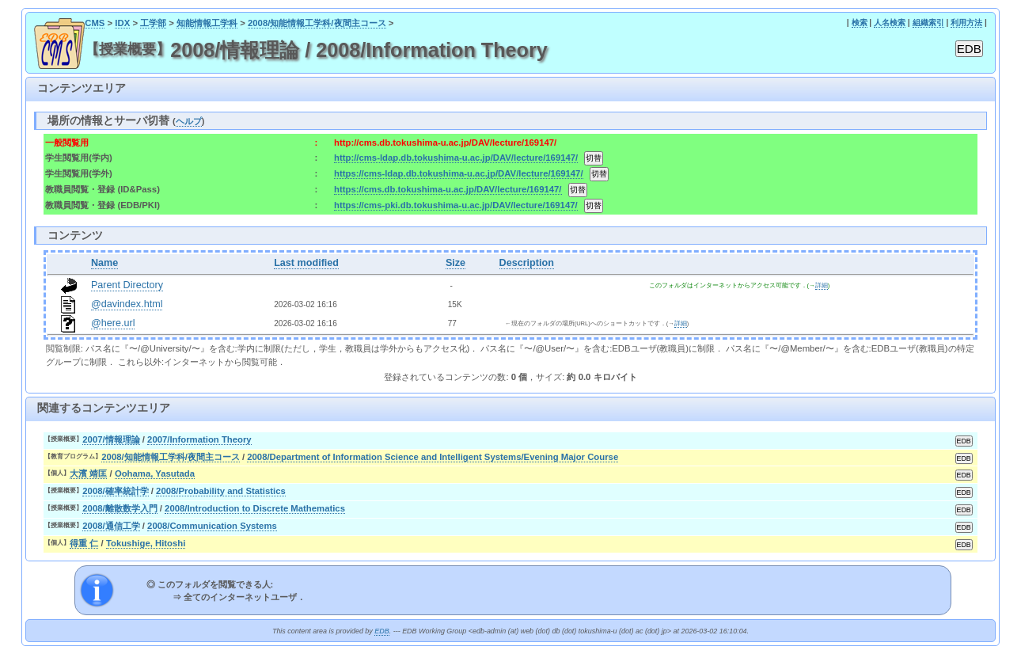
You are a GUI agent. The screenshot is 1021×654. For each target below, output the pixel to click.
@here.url (113, 323)
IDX (122, 23)
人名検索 (889, 22)
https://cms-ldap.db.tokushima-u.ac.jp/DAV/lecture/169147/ (458, 173)
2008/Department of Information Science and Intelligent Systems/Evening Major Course (432, 457)
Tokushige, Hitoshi (146, 543)
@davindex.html (127, 304)
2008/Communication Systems (212, 525)
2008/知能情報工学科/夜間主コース (317, 23)
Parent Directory (127, 285)
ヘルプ (189, 121)
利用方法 (966, 22)
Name (104, 262)
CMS (94, 23)
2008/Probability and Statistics (221, 491)
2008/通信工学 (110, 525)
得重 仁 (84, 543)
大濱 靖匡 (88, 473)
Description (526, 262)
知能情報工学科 (206, 23)
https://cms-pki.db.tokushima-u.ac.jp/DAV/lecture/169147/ (456, 205)
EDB (381, 631)
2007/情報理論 (110, 439)
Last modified (306, 262)
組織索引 (928, 22)
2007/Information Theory (199, 439)
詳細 (821, 285)
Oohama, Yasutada (155, 473)
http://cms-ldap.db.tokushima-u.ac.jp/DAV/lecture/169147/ (456, 157)
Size (455, 262)
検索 (859, 22)
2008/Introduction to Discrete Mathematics (255, 508)
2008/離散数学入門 (119, 508)
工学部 (153, 23)
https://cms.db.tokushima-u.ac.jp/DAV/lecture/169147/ (447, 189)
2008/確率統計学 (115, 491)
